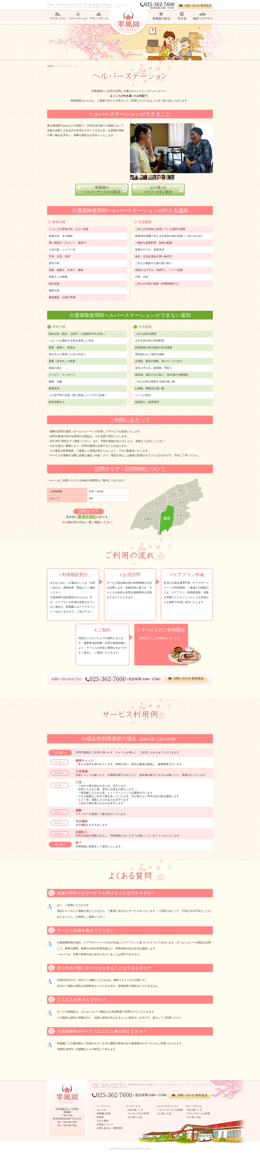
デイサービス (133, 1106)
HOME (50, 66)
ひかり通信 (102, 1120)
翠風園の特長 (104, 1113)
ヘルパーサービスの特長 (170, 1109)
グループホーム (193, 1106)
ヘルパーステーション (167, 1106)
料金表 (100, 1117)
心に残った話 (135, 1117)
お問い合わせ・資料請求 (109, 1128)
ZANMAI (137, 1149)
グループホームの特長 (198, 1113)
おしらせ (101, 1109)
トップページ (104, 1106)
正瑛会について (105, 1124)
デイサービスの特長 (138, 1113)
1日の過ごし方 (135, 1109)
